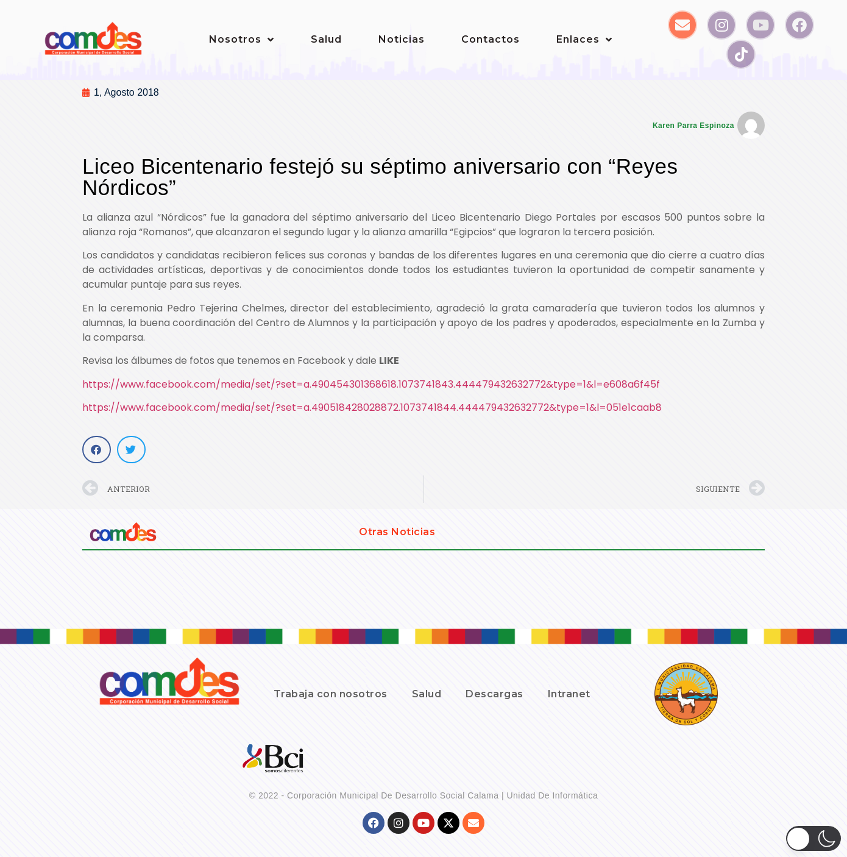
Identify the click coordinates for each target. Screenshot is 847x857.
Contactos (490, 39)
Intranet (569, 694)
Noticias (401, 39)
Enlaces (584, 40)
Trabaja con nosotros (331, 694)
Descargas (494, 694)
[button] (96, 449)
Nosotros (241, 40)
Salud (326, 39)
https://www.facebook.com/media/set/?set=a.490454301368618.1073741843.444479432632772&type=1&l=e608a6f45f (371, 384)
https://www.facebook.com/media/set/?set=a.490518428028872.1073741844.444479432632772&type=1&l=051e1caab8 (372, 407)
